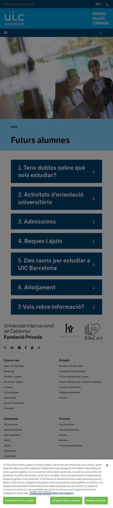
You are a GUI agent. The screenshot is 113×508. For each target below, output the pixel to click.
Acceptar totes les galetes (66, 503)
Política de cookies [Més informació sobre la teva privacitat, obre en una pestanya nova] (40, 495)
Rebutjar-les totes (96, 503)
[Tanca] (107, 468)
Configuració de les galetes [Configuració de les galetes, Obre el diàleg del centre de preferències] (19, 503)
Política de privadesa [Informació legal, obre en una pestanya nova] (62, 495)
